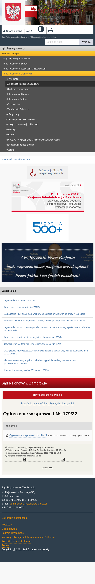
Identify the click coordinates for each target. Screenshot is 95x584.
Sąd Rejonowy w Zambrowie (14, 37)
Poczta (5, 545)
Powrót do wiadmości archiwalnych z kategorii (47, 403)
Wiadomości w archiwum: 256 (16, 159)
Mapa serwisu (9, 529)
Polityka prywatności (13, 533)
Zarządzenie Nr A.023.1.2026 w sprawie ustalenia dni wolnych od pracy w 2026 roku (45, 314)
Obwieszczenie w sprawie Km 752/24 (22, 307)
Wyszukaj (86, 42)
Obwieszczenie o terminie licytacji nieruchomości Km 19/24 (32, 344)
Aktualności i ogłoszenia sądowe (43, 37)
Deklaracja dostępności (14, 518)
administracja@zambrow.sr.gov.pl (28, 503)
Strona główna (12, 31)
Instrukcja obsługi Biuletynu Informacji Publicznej (28, 537)
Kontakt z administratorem (16, 541)
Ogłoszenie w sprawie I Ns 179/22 (28, 435)
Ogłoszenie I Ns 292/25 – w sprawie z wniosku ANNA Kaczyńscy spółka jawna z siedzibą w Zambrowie (47, 329)
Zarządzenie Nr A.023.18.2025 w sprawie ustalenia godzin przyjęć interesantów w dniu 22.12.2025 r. (46, 352)
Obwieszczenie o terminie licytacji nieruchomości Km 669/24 (33, 337)
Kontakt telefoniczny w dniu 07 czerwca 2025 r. (26, 370)
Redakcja (7, 524)
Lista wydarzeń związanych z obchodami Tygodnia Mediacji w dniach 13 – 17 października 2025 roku (41, 362)
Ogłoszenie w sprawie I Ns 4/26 (19, 300)
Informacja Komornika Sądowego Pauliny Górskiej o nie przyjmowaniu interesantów (44, 320)
